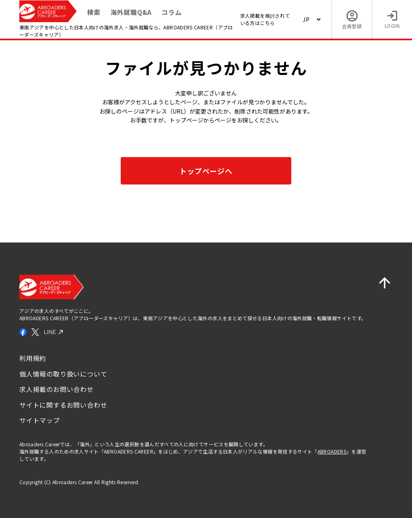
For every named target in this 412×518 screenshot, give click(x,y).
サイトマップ (39, 420)
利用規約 (32, 358)
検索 (94, 12)
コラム (171, 12)
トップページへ (206, 171)
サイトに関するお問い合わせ (63, 405)
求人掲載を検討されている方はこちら (265, 19)
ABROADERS (331, 451)
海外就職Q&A (131, 12)
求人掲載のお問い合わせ (56, 389)
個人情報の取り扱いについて (63, 374)
